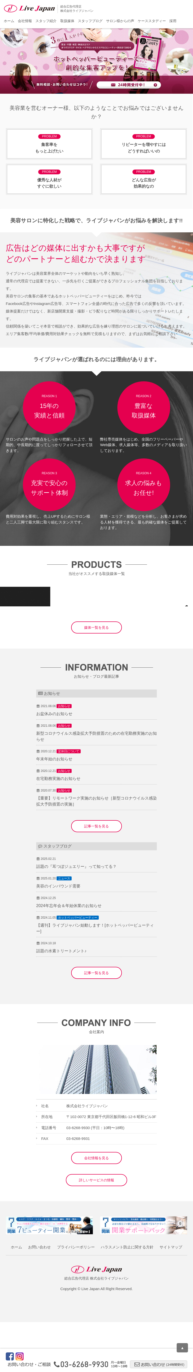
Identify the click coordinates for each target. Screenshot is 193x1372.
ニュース (64, 928)
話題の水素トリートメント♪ (61, 1001)
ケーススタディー (152, 21)
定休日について (68, 801)
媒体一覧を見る (96, 677)
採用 (172, 21)
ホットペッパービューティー (77, 967)
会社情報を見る (96, 1208)
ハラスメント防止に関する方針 (127, 1297)
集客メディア (23, 647)
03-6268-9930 (78, 1178)
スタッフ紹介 (46, 21)
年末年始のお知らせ (54, 809)
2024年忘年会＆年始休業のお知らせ (69, 956)
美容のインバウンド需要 (58, 936)
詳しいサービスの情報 (96, 1230)
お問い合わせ (39, 1297)
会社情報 (25, 21)
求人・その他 (94, 647)
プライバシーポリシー (76, 1297)
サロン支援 (71, 647)
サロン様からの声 (120, 21)
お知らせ (64, 756)
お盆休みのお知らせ (54, 764)
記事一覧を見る (96, 876)
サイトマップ (171, 1297)
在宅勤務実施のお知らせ (58, 828)
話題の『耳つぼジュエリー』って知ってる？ (76, 916)
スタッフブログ (90, 21)
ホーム (9, 21)
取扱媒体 (67, 21)
